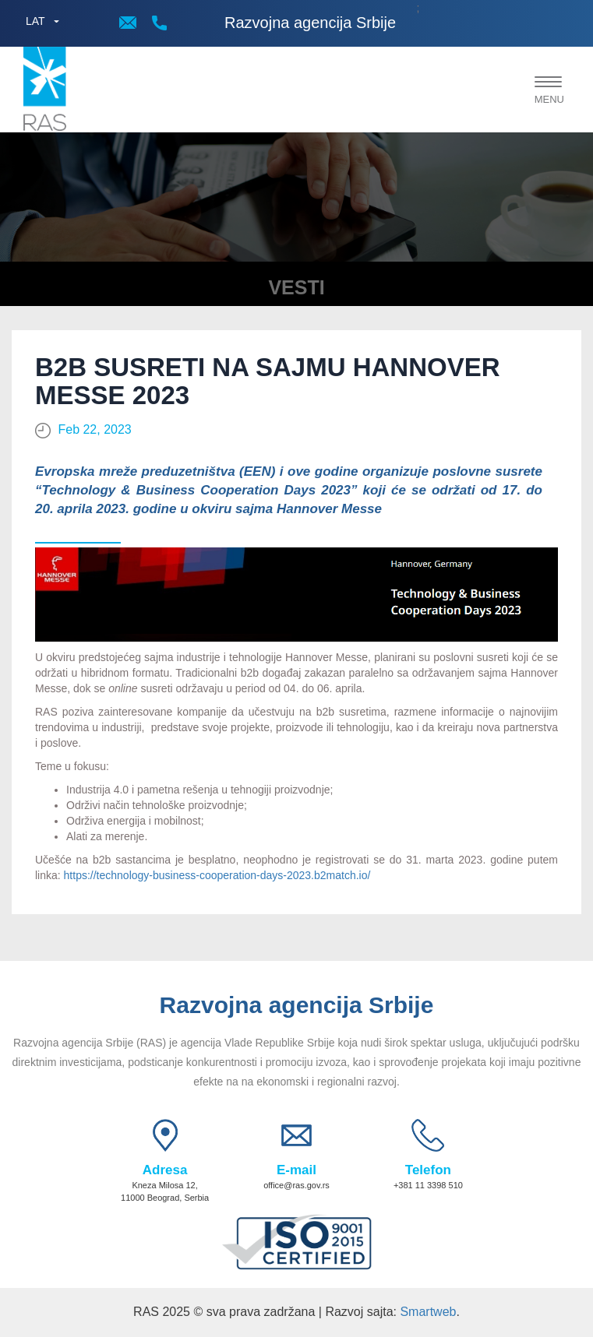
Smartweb (428, 1311)
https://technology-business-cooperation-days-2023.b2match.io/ (217, 875)
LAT (35, 21)
